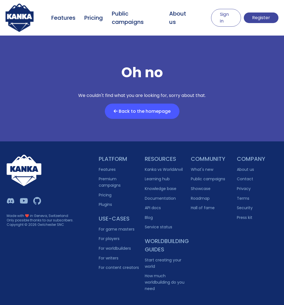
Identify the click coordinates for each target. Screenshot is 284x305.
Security (245, 208)
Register (261, 17)
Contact (245, 179)
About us (177, 18)
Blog (149, 217)
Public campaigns (128, 18)
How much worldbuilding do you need (164, 282)
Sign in (224, 17)
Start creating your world (163, 263)
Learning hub (157, 179)
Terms (243, 198)
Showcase (201, 188)
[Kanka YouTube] (24, 201)
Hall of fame (203, 208)
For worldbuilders (115, 248)
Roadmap (200, 198)
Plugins (105, 204)
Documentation (160, 198)
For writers (108, 258)
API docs (153, 208)
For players (109, 238)
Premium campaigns (110, 182)
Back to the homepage (142, 111)
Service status (158, 227)
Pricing (93, 18)
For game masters (117, 229)
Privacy (244, 188)
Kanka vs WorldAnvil (164, 169)
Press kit (244, 217)
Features (63, 18)
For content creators (119, 267)
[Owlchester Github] (37, 201)
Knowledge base (160, 188)
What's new (202, 169)
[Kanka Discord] (10, 201)
